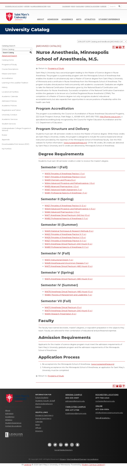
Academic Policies (9, 106)
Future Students (41, 398)
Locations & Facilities (10, 92)
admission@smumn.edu (75, 401)
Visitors (26, 6)
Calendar (39, 422)
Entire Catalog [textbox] (8, 49)
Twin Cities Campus (75, 407)
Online (98, 406)
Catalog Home (8, 60)
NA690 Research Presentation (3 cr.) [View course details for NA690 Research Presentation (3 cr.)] (60, 314)
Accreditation (7, 78)
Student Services (9, 124)
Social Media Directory (63, 450)
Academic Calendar (10, 96)
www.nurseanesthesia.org (75, 143)
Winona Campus (73, 395)
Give (49, 6)
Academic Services (9, 119)
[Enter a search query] (115, 6)
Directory (39, 431)
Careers (103, 6)
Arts (78, 19)
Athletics (90, 19)
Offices (38, 428)
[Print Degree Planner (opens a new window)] (113, 47)
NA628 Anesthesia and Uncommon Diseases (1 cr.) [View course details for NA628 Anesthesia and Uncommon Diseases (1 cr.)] (66, 263)
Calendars (66, 6)
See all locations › (102, 418)
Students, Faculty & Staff (14, 6)
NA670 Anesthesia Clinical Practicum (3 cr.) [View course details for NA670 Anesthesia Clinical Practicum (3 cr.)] (63, 307)
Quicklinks (80, 6)
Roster (4, 135)
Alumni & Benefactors (38, 6)
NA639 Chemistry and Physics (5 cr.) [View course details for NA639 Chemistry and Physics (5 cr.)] (60, 180)
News (73, 6)
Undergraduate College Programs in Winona (16, 129)
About (40, 19)
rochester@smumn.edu (105, 401)
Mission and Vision (9, 74)
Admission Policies (9, 101)
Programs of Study (9, 64)
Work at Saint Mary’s (43, 418)
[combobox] (102, 41)
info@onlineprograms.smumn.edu (109, 413)
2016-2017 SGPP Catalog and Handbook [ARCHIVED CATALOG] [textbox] (102, 42)
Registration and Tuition (11, 110)
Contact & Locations (92, 6)
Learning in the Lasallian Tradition (15, 83)
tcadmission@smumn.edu (75, 413)
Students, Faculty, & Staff (45, 401)
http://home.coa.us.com (110, 117)
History (4, 87)
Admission (52, 19)
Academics (67, 19)
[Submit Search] (119, 6)
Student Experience (109, 19)
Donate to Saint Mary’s (44, 415)
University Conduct (9, 115)
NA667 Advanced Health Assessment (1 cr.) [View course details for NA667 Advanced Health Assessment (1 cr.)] (63, 190)
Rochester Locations (106, 395)
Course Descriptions (10, 69)
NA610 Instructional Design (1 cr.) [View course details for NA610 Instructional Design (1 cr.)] (59, 260)
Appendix (6, 140)
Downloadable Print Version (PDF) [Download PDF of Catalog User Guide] (15, 144)
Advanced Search (9, 56)
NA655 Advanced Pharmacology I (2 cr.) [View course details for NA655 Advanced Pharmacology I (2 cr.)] (62, 186)
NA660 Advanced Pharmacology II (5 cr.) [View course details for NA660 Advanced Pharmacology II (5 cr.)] (62, 212)
